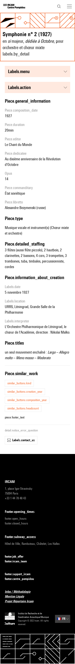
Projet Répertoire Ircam (21, 601)
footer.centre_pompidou (22, 579)
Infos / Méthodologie (20, 592)
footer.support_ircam (20, 574)
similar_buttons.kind (19, 383)
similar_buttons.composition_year (27, 400)
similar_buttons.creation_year (24, 391)
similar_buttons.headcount (23, 408)
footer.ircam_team (18, 561)
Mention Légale (17, 597)
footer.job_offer (16, 557)
